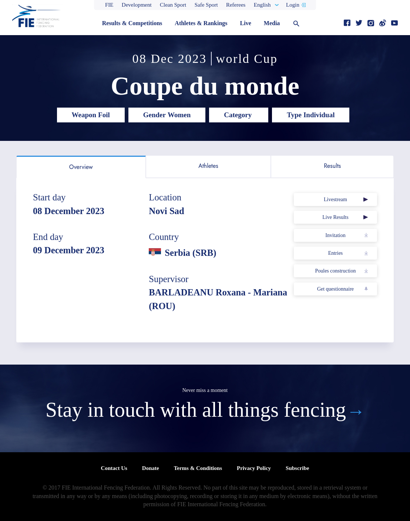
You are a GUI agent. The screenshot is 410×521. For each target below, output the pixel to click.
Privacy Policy (254, 468)
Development (137, 5)
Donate (150, 468)
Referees (235, 5)
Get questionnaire (335, 289)
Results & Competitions (132, 23)
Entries (335, 253)
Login (292, 5)
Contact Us (114, 468)
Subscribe (297, 468)
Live (245, 23)
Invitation (335, 235)
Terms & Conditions (198, 468)
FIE (109, 5)
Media (272, 23)
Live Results (335, 217)
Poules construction (335, 271)
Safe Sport (206, 5)
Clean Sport (173, 5)
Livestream (335, 199)
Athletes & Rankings (201, 23)
